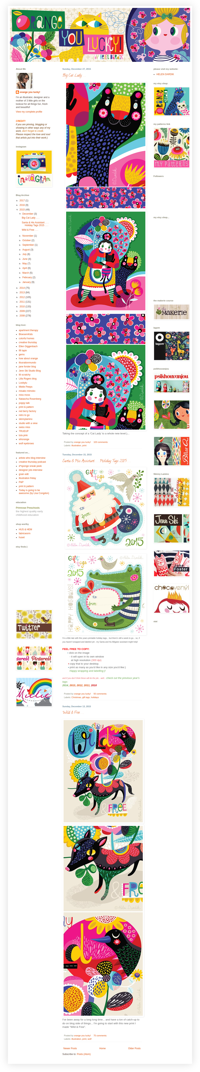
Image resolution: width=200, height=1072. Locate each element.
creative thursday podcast (32, 462)
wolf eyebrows (26, 443)
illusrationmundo (27, 362)
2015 (23, 209)
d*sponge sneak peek (30, 466)
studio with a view (28, 423)
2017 (23, 200)
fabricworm (24, 533)
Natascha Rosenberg (30, 398)
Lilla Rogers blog (27, 378)
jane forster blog (27, 366)
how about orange (28, 358)
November (28, 235)
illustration (76, 445)
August (26, 249)
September (28, 245)
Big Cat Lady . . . (74, 75)
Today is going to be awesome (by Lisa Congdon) (34, 491)
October (26, 240)
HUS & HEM (25, 529)
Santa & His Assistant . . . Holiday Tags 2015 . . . (96, 461)
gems (22, 354)
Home (102, 1048)
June (25, 259)
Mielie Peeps (25, 386)
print (84, 445)
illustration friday (27, 478)
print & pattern (26, 407)
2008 (23, 315)
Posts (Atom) (83, 1054)
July (24, 254)
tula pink (23, 435)
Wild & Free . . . (73, 713)
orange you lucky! (30, 92)
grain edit (24, 474)
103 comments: (101, 442)
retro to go (24, 415)
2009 (23, 311)
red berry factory (27, 411)
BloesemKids (26, 334)
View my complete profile (29, 111)
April (25, 268)
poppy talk (24, 403)
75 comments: (100, 1035)
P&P (21, 482)
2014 (23, 288)
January (26, 282)
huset (22, 537)
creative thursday (28, 342)
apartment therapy (28, 330)
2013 (72, 685)
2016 (23, 205)
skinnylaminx (25, 419)
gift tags (86, 697)
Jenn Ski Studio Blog (30, 370)
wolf (89, 1039)
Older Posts (134, 1048)
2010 (23, 306)
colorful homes (26, 338)
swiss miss (24, 427)
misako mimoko (27, 391)
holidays (95, 697)
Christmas (76, 697)
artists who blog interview (32, 458)
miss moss (24, 395)
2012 (79, 685)
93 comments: (100, 694)
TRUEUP (24, 431)
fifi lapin (23, 350)
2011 (87, 685)
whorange (24, 439)
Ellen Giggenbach (28, 346)
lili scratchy (24, 374)
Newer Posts (70, 1048)
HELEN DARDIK (165, 74)
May (25, 263)
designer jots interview (30, 470)
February (27, 277)
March (26, 272)
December (28, 213)
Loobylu (23, 382)
